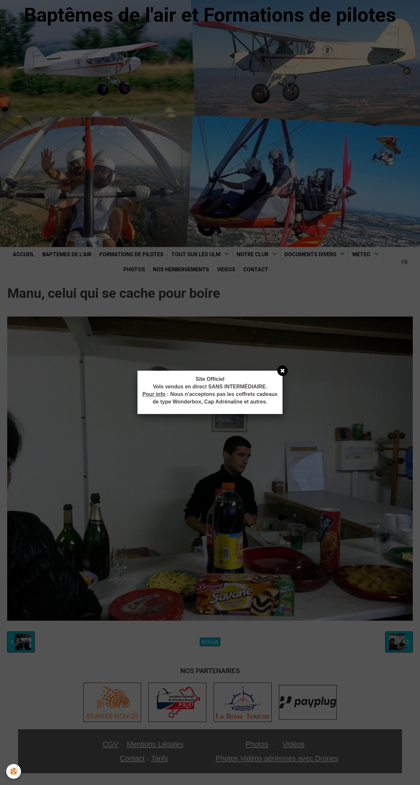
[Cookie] (14, 771)
